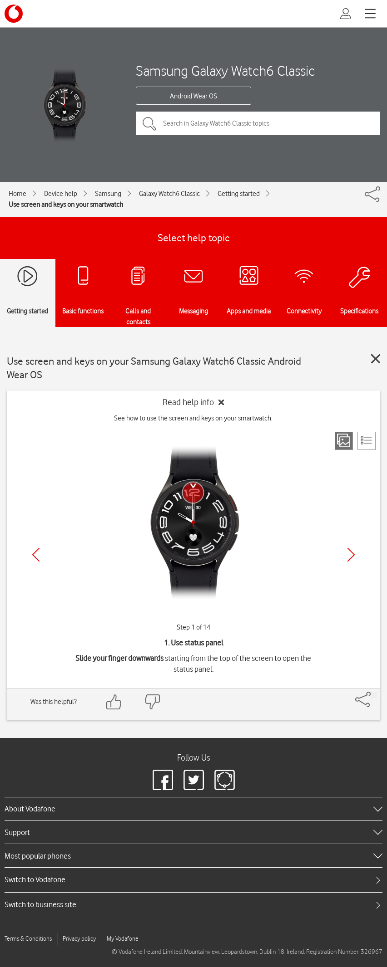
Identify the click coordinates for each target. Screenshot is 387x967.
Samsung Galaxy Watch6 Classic (225, 70)
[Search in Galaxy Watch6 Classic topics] (258, 123)
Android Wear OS (193, 96)
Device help (60, 194)
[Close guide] (375, 358)
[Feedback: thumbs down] (152, 701)
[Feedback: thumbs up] (114, 701)
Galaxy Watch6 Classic (169, 194)
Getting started (239, 194)
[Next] (351, 555)
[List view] (366, 441)
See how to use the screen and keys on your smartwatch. (193, 418)
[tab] (193, 879)
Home (17, 194)
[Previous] (36, 555)
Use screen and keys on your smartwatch (66, 204)
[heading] (193, 808)
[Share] (374, 695)
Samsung (108, 194)
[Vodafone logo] (14, 14)
